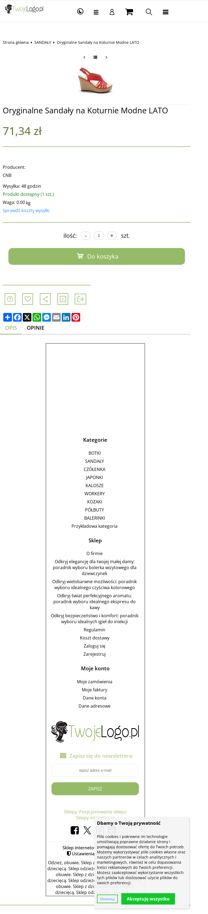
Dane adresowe (103, 706)
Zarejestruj (103, 654)
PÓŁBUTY (103, 510)
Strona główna (20, 42)
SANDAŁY (46, 42)
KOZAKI (103, 502)
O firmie (103, 554)
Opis (15, 328)
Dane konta (103, 698)
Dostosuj (107, 898)
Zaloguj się (103, 646)
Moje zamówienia (103, 682)
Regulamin (103, 630)
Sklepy (79, 812)
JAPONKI (103, 477)
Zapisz (104, 789)
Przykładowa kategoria (103, 526)
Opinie (40, 328)
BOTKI (103, 453)
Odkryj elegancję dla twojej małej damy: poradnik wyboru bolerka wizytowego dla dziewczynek (103, 568)
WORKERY (103, 494)
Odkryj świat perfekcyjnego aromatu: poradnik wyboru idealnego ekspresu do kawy (103, 602)
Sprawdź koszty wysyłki (30, 210)
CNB (11, 175)
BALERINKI (103, 518)
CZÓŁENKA (103, 469)
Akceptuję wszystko (148, 899)
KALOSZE (103, 486)
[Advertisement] (104, 385)
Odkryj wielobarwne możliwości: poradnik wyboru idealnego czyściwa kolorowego (103, 585)
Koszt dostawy (103, 638)
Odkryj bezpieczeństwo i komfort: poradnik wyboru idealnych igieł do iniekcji (103, 619)
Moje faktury (103, 690)
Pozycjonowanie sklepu (111, 812)
